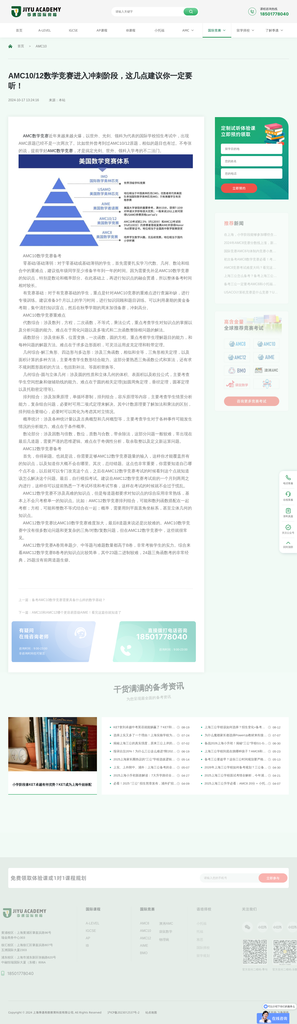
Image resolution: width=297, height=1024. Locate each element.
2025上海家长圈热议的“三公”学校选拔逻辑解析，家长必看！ (145, 759)
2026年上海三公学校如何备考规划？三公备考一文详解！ (236, 767)
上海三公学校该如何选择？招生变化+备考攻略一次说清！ (236, 727)
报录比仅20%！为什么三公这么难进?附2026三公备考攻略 (145, 751)
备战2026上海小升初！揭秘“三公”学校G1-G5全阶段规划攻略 (236, 743)
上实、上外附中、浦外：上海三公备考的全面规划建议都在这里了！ (145, 767)
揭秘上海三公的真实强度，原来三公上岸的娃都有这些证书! (145, 743)
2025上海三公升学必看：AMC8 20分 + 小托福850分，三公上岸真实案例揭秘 (236, 783)
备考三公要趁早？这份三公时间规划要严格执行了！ (236, 759)
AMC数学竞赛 (35, 136)
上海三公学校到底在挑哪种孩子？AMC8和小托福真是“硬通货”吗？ (236, 751)
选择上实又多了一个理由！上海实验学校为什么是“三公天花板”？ (145, 735)
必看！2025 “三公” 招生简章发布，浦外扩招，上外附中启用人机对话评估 (145, 783)
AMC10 (41, 46)
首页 (21, 46)
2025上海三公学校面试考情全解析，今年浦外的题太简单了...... (236, 775)
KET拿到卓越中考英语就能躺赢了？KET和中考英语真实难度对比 (145, 727)
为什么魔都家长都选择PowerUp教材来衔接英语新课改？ (236, 735)
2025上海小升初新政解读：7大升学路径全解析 (145, 775)
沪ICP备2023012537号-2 (123, 1012)
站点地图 (151, 1012)
